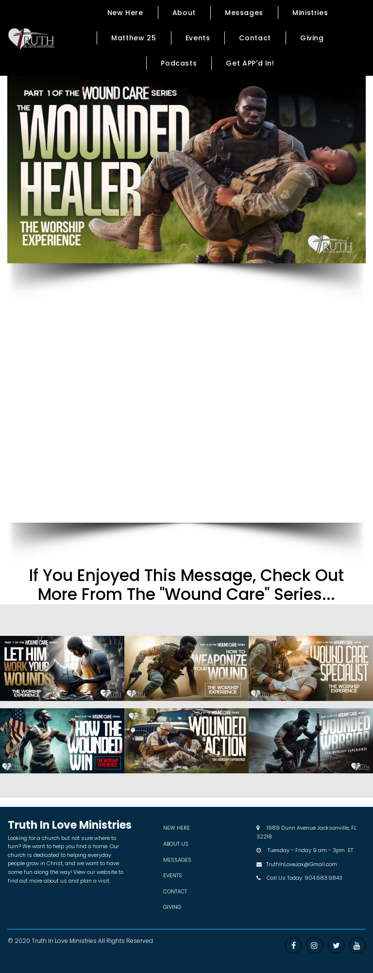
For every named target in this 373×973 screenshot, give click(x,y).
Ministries (310, 12)
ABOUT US (175, 844)
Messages (244, 12)
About (184, 12)
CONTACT (175, 891)
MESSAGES (177, 860)
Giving (312, 38)
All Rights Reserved (125, 941)
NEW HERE (176, 828)
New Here (125, 12)
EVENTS (172, 875)
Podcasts (179, 63)
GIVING (172, 907)
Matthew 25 (133, 38)
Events (198, 38)
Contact (255, 38)
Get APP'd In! (250, 63)
